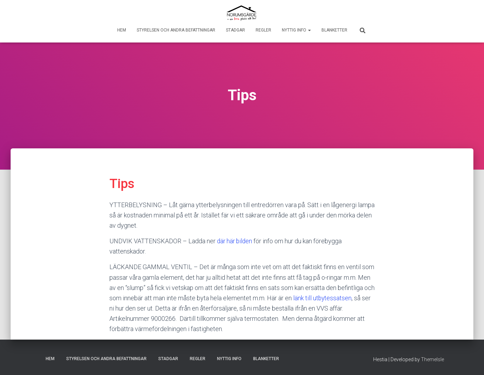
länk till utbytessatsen (322, 298)
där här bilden (235, 241)
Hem (121, 30)
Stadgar (235, 30)
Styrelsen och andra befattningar (176, 30)
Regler (263, 30)
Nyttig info (296, 30)
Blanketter (334, 30)
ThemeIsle (432, 359)
